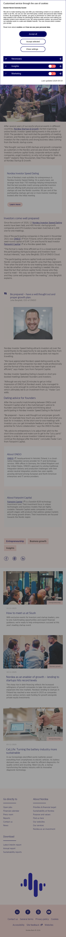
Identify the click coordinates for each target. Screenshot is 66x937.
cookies (19, 27)
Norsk (11, 8)
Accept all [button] (33, 34)
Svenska (17, 8)
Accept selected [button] (33, 42)
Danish (6, 8)
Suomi (23, 8)
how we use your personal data (38, 27)
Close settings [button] (32, 49)
